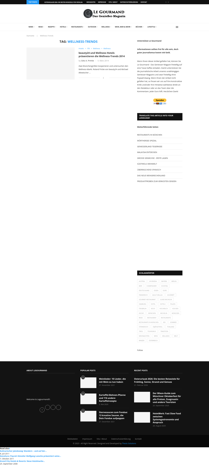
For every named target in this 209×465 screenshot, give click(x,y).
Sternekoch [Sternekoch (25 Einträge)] (143, 327)
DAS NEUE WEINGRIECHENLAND (151, 175)
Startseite (30, 35)
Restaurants (77, 27)
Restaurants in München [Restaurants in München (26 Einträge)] (148, 322)
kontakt (144, 2)
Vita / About (113, 2)
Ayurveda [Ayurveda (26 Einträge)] (153, 281)
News (31, 27)
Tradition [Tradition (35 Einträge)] (164, 331)
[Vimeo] (168, 2)
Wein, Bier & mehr (122, 27)
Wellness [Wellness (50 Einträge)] (165, 336)
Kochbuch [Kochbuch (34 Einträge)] (164, 309)
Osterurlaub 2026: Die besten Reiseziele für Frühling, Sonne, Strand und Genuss (157, 380)
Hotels (63, 27)
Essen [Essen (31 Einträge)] (156, 290)
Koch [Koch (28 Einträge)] (153, 309)
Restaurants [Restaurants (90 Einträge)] (166, 318)
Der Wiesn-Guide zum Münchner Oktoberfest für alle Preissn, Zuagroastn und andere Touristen (167, 398)
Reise (40, 27)
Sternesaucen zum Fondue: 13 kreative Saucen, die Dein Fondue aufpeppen (113, 415)
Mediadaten (91, 2)
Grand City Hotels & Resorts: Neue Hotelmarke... (22, 461)
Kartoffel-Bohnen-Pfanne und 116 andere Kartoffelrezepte (112, 398)
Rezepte (51, 27)
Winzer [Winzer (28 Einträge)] (141, 340)
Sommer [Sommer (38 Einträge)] (173, 322)
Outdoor (92, 27)
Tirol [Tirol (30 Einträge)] (141, 331)
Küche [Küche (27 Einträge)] (141, 313)
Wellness (105, 27)
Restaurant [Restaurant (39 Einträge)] (151, 318)
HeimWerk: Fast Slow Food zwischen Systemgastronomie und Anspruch (167, 418)
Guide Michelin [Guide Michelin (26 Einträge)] (166, 299)
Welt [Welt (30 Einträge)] (176, 336)
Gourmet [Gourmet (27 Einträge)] (170, 295)
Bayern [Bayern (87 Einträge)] (164, 281)
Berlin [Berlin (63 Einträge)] (174, 281)
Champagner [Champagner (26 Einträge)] (152, 286)
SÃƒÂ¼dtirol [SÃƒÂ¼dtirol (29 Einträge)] (157, 327)
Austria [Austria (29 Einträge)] (142, 281)
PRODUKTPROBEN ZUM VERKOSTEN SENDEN (156, 181)
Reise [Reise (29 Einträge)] (141, 318)
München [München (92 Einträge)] (175, 313)
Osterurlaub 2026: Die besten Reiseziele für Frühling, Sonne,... (67, 2)
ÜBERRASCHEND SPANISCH (149, 169)
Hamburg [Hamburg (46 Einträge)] (142, 304)
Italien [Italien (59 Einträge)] (172, 304)
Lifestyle (151, 27)
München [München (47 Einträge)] (152, 313)
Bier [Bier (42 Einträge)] (140, 286)
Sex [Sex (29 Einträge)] (164, 322)
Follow (140, 350)
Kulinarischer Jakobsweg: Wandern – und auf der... (23, 451)
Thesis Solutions (129, 443)
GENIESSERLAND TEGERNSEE (149, 146)
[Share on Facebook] (103, 78)
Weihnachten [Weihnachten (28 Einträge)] (144, 336)
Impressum (102, 2)
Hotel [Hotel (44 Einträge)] (153, 304)
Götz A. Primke (87, 60)
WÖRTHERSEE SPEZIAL (147, 140)
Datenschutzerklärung (129, 2)
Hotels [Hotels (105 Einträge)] (163, 304)
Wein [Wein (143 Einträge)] (156, 336)
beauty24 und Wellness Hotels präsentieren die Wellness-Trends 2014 (102, 54)
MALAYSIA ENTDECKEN (147, 152)
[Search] (181, 27)
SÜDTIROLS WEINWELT (147, 164)
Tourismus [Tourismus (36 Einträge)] (152, 331)
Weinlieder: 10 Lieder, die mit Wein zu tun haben (112, 380)
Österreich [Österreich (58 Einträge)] (153, 340)
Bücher (139, 27)
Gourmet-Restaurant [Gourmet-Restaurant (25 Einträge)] (147, 299)
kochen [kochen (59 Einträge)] (175, 309)
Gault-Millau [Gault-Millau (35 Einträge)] (157, 295)
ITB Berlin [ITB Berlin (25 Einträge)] (142, 309)
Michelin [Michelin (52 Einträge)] (163, 313)
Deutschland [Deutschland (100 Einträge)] (144, 290)
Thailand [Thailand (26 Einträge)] (170, 327)
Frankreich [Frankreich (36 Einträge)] (143, 295)
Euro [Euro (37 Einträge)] (165, 290)
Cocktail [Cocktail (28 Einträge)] (164, 286)
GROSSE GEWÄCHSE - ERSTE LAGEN (152, 158)
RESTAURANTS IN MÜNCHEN (149, 135)
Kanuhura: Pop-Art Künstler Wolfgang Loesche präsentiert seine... (30, 456)
